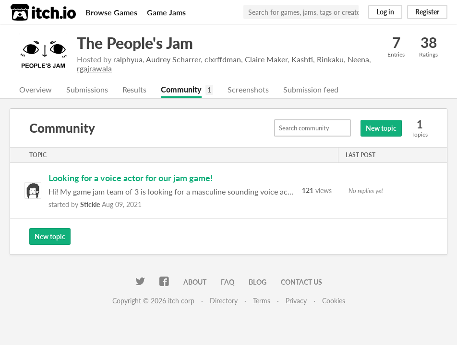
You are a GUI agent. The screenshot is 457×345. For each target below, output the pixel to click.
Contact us (301, 282)
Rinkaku (330, 59)
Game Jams (166, 12)
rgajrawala (94, 68)
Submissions (87, 89)
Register (427, 12)
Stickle (90, 204)
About (194, 282)
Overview (35, 89)
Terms (261, 301)
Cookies (333, 301)
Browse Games (111, 12)
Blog (257, 282)
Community (181, 89)
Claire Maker (266, 59)
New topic (381, 128)
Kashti (302, 59)
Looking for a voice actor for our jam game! (130, 177)
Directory (224, 301)
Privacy (296, 301)
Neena (358, 59)
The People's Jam (135, 43)
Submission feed (310, 89)
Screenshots (248, 89)
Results (134, 89)
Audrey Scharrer (173, 59)
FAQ (227, 282)
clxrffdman (222, 59)
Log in (385, 12)
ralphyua (128, 59)
